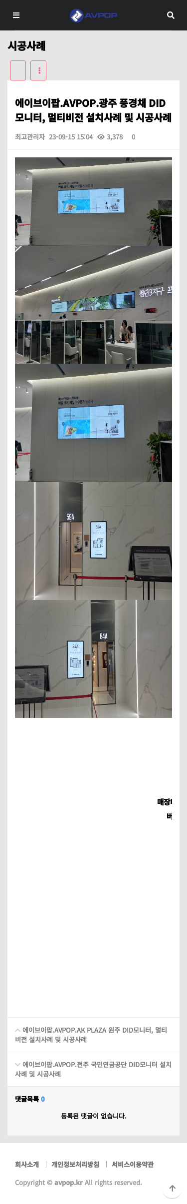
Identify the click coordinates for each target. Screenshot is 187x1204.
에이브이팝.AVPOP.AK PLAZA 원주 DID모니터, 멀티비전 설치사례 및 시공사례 (87, 1031)
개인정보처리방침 (75, 1164)
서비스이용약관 (133, 1164)
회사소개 (27, 1164)
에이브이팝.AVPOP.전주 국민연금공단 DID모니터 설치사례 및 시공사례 (89, 1065)
